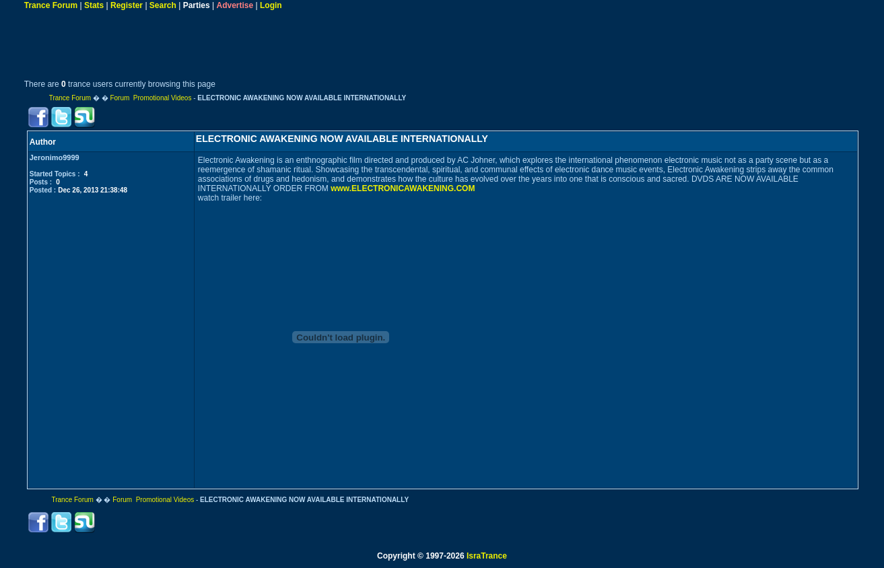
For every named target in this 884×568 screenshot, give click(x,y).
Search (162, 5)
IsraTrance (487, 556)
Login (271, 5)
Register (126, 5)
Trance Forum (50, 5)
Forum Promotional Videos (150, 98)
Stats (94, 5)
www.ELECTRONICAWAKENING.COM (403, 188)
